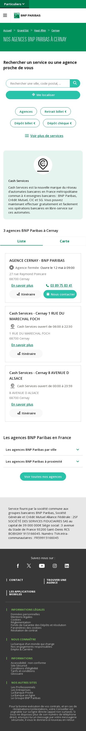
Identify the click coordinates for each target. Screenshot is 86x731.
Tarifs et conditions (23, 671)
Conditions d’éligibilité (24, 668)
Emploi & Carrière (22, 649)
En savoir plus (22, 285)
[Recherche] (75, 83)
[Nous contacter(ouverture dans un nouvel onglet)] (60, 294)
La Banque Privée (22, 692)
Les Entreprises (21, 690)
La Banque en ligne (23, 695)
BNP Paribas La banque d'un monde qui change (27, 15)
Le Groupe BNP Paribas (26, 698)
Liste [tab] (21, 241)
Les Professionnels (23, 687)
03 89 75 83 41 (61, 285)
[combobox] (38, 83)
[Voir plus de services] (44, 136)
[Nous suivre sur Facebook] (18, 567)
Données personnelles (25, 614)
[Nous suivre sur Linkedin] (67, 567)
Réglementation (21, 622)
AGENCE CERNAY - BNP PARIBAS (37, 260)
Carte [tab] (64, 241)
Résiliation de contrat (24, 630)
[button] (43, 449)
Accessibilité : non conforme (28, 663)
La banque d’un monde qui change (32, 644)
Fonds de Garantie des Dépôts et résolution (38, 625)
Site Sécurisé (19, 665)
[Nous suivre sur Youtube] (42, 567)
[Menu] (5, 15)
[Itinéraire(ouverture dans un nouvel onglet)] (25, 294)
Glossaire (17, 673)
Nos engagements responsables (31, 646)
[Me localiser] (43, 95)
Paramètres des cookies (26, 628)
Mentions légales (21, 617)
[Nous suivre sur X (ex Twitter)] (29, 567)
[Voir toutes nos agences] (43, 476)
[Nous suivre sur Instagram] (55, 567)
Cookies (16, 619)
